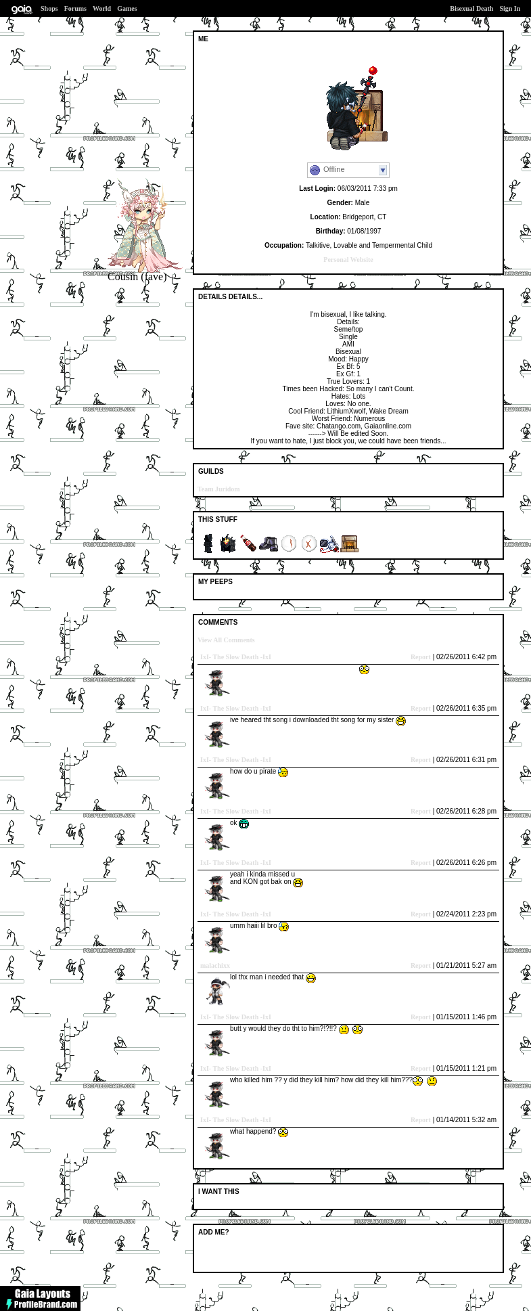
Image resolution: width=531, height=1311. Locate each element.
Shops (49, 8)
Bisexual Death (471, 8)
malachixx (215, 965)
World (102, 8)
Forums (75, 8)
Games (127, 8)
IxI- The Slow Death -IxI (235, 657)
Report (421, 657)
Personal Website (348, 259)
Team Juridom (219, 489)
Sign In (509, 8)
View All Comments (226, 640)
